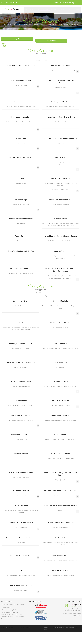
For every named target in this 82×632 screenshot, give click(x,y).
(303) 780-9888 (13, 2)
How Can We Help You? (32, 9)
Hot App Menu (51, 40)
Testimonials (55, 9)
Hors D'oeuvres (41, 50)
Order (71, 9)
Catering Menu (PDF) (71, 627)
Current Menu (45, 9)
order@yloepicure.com (75, 617)
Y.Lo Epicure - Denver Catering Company (19, 627)
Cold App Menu (17, 39)
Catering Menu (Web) (58, 627)
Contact (77, 9)
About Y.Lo (64, 9)
